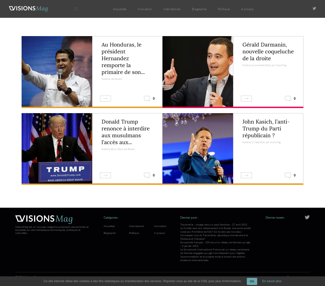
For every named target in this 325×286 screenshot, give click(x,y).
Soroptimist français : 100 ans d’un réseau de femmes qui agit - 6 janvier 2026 (215, 251)
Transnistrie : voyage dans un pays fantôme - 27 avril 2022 (215, 231)
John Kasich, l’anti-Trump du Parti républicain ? (266, 128)
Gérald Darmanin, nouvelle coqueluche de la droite (268, 51)
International (172, 9)
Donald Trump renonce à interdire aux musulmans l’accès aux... (126, 132)
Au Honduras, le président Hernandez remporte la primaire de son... (123, 58)
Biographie (199, 9)
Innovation (145, 9)
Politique (224, 9)
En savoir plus (271, 281)
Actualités (119, 9)
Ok (252, 281)
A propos (247, 9)
